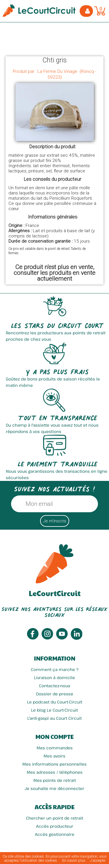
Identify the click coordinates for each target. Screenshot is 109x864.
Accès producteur (54, 826)
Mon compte (54, 737)
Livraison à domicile (54, 677)
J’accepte (97, 860)
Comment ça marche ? (54, 669)
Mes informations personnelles (54, 764)
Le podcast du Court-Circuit (54, 702)
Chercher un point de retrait (54, 818)
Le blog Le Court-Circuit (54, 710)
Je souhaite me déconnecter (54, 788)
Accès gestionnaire (54, 834)
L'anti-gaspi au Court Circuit (54, 718)
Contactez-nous (54, 685)
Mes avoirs (54, 756)
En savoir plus (73, 860)
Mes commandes (55, 748)
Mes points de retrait (54, 780)
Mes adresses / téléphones (55, 772)
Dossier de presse (54, 694)
